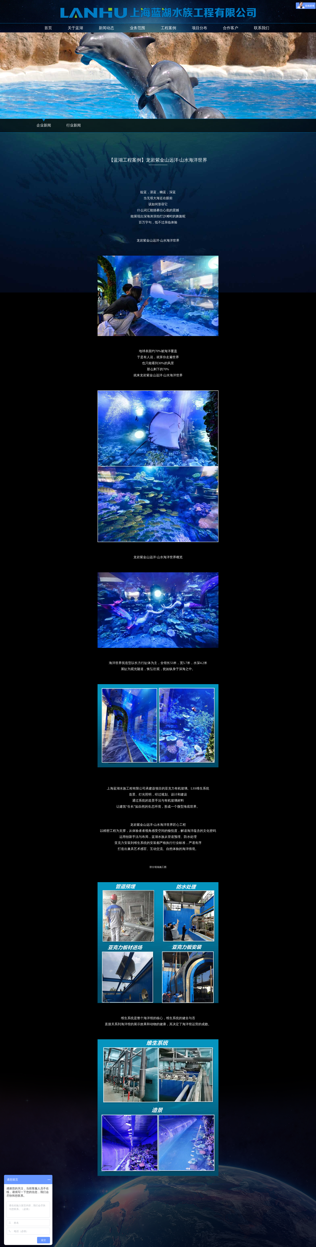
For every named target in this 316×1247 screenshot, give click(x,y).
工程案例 (168, 28)
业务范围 (137, 28)
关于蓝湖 (75, 28)
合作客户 (230, 28)
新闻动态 (106, 28)
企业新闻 (43, 125)
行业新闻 (73, 125)
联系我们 (261, 28)
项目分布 (199, 28)
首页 (48, 28)
